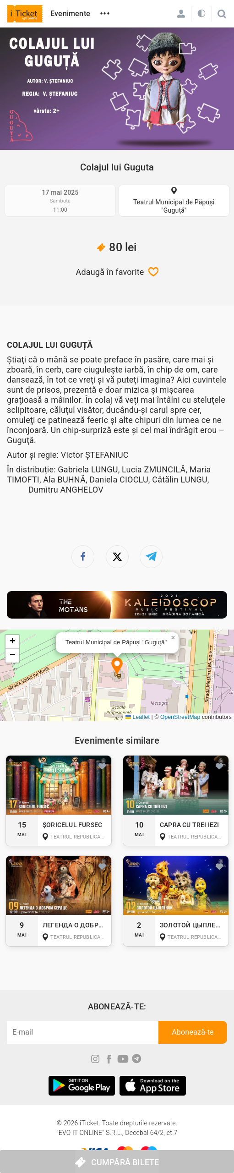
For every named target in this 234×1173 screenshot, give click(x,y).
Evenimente (70, 13)
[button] (117, 667)
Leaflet (137, 717)
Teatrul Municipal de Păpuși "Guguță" (174, 206)
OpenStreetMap (180, 717)
